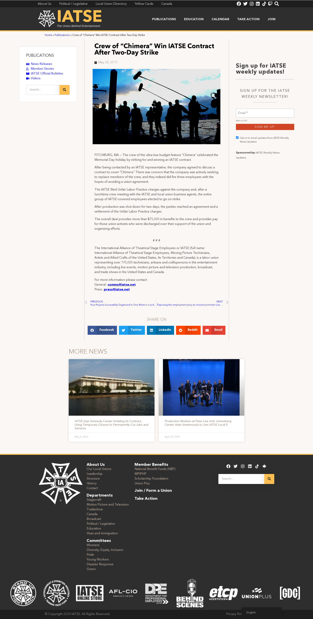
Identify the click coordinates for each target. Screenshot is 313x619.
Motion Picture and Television (108, 504)
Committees (99, 541)
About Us (96, 465)
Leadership (95, 474)
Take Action (248, 19)
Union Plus (142, 483)
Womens (93, 545)
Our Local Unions (99, 469)
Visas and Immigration (102, 533)
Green (91, 569)
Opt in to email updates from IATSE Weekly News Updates (262, 193)
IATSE (79, 17)
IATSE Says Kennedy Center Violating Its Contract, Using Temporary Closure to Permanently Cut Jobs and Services (111, 425)
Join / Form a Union (153, 491)
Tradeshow (95, 509)
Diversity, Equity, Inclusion (105, 550)
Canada (92, 514)
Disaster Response (100, 564)
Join (271, 19)
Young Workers (98, 559)
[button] (102, 330)
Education (194, 19)
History (92, 483)
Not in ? (241, 174)
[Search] (64, 90)
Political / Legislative (101, 524)
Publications (164, 19)
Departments (100, 496)
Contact (92, 488)
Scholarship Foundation (151, 478)
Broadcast (94, 519)
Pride (90, 554)
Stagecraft (94, 500)
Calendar (220, 19)
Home (48, 35)
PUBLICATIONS (40, 56)
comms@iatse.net (122, 284)
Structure (93, 478)
